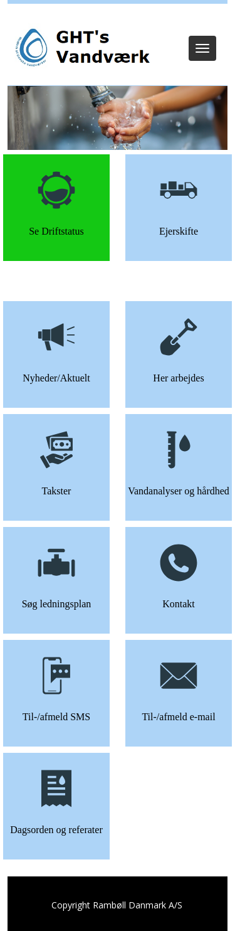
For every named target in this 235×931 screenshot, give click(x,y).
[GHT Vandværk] (81, 48)
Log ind (117, 20)
